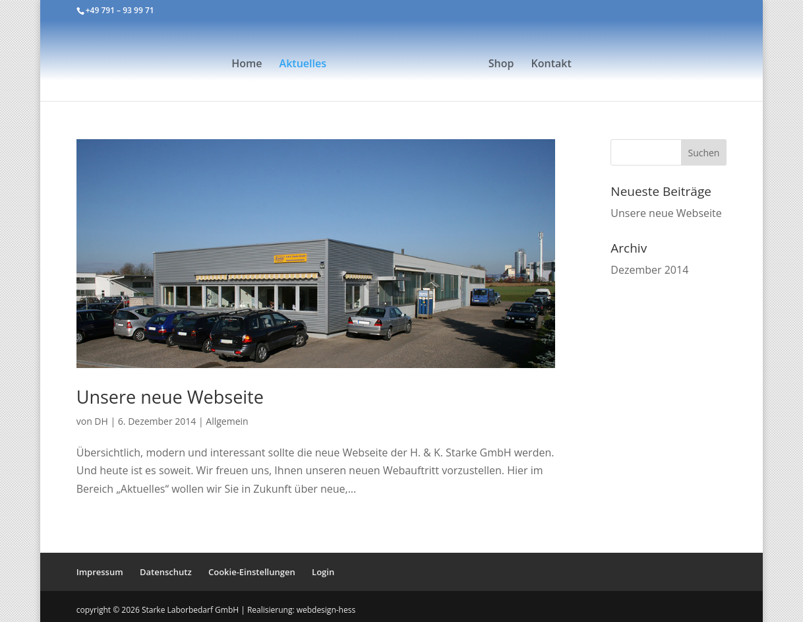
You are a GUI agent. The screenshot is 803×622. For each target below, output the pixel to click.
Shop (501, 65)
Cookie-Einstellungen (251, 572)
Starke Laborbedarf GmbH (191, 609)
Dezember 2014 (649, 270)
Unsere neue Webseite (170, 397)
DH (100, 421)
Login (323, 572)
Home (246, 65)
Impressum (99, 572)
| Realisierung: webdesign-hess (298, 609)
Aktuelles (303, 65)
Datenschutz (166, 572)
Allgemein (227, 421)
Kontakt (551, 65)
